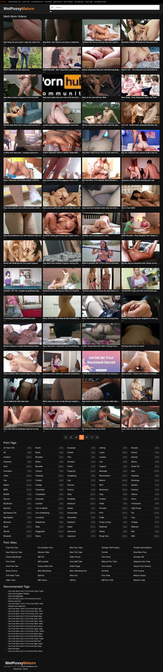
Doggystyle (49, 531)
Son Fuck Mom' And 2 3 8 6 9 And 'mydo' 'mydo (26, 639)
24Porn (73, 580)
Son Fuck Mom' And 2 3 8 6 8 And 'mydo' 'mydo (26, 591)
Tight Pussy (145, 508)
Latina (113, 452)
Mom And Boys (14, 649)
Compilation (49, 494)
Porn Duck (106, 557)
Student (145, 485)
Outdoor (113, 499)
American (18, 461)
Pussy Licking (113, 522)
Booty (49, 452)
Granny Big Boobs (13, 557)
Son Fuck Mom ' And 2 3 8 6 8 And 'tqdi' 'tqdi (24, 609)
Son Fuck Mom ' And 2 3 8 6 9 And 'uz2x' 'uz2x (25, 614)
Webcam (145, 526)
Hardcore (81, 503)
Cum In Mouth (49, 508)
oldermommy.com (37, 2)
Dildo (49, 526)
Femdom (81, 461)
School (145, 452)
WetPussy (19, 8)
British (49, 461)
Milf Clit (41, 557)
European (81, 447)
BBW (18, 489)
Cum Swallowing (49, 512)
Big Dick (18, 508)
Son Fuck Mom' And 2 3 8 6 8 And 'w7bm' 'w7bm (26, 631)
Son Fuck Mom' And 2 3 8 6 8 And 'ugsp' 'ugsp (25, 629)
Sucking (145, 489)
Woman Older (44, 552)
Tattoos (145, 494)
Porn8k (105, 552)
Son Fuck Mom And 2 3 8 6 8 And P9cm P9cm (25, 651)
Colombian (49, 489)
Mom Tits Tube (76, 552)
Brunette (49, 466)
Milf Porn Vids (107, 580)
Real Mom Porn (140, 552)
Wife (145, 536)
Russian (145, 447)
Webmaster (17, 669)
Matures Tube (139, 580)
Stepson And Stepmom (16, 606)
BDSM (18, 494)
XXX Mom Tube (79, 2)
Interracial (81, 531)
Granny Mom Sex (45, 566)
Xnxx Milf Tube (76, 562)
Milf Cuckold (43, 562)
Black (18, 526)
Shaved (145, 457)
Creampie (49, 499)
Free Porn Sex (12, 548)
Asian (18, 475)
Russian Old (139, 557)
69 (18, 452)
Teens (145, 499)
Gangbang (81, 475)
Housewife (81, 517)
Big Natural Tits (18, 512)
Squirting (145, 475)
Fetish (81, 466)
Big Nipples (18, 517)
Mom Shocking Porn (78, 571)
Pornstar (113, 508)
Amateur (18, 457)
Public (113, 517)
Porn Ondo (48, 2)
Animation (18, 471)
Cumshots (49, 517)
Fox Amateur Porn (100, 2)
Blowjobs (18, 536)
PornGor (105, 571)
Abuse (25, 669)
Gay (81, 480)
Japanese (81, 536)
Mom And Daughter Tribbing (18, 594)
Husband (81, 522)
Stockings (145, 480)
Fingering (81, 471)
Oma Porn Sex (57, 2)
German (81, 485)
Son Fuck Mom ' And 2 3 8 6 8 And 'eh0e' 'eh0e (25, 604)
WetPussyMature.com (29, 666)
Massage (113, 471)
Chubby (49, 480)
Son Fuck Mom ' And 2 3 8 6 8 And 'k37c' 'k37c (25, 611)
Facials (81, 452)
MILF (113, 485)
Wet (145, 531)
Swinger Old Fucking (110, 548)
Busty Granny (68, 2)
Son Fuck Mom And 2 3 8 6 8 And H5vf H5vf (24, 641)
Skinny (145, 461)
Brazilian (49, 457)
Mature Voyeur (140, 575)
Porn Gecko (107, 566)
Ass (18, 480)
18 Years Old (18, 447)
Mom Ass (74, 575)
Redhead (113, 526)
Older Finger (75, 566)
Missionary (113, 489)
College (49, 485)
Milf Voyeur (42, 580)
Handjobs (81, 499)
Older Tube (89, 2)
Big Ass (18, 499)
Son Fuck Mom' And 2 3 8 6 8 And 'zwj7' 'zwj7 (25, 619)
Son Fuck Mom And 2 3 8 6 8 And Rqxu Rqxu (25, 646)
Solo (145, 471)
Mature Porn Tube (109, 562)
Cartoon (49, 471)
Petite (113, 503)
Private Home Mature (143, 548)
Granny (81, 489)
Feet (81, 457)
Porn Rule (106, 575)
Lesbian (113, 457)
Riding (113, 531)
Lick (113, 461)
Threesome (145, 503)
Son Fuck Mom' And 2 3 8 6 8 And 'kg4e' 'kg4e (25, 644)
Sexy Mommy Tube (14, 552)
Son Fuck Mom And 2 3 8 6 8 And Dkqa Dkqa (25, 616)
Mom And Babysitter (15, 596)
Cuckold (49, 503)
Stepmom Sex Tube (142, 562)
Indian (81, 526)
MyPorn (41, 575)
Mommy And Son (14, 601)
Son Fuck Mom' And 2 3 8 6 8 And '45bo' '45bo (25, 624)
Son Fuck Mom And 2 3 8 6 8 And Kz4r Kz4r (24, 599)
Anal (18, 466)
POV (113, 512)
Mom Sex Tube (76, 548)
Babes (18, 485)
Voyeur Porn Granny (142, 566)
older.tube (26, 2)
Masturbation (113, 475)
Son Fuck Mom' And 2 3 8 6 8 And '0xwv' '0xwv (25, 621)
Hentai (81, 508)
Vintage (145, 522)
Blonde (18, 531)
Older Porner (75, 557)
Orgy (113, 494)
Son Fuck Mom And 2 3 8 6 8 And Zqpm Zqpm (25, 634)
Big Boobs (18, 503)
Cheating (49, 475)
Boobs (49, 447)
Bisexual (18, 522)
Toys (145, 517)
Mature (113, 480)
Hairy (81, 494)
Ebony (49, 536)
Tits (145, 512)
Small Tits (145, 466)
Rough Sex (113, 536)
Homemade (81, 512)
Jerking (113, 447)
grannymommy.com (14, 2)
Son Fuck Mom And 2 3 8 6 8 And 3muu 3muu (25, 626)
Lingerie (113, 466)
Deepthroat (49, 522)
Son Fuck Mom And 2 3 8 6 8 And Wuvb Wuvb (25, 636)
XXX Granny (139, 571)
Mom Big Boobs (44, 571)
